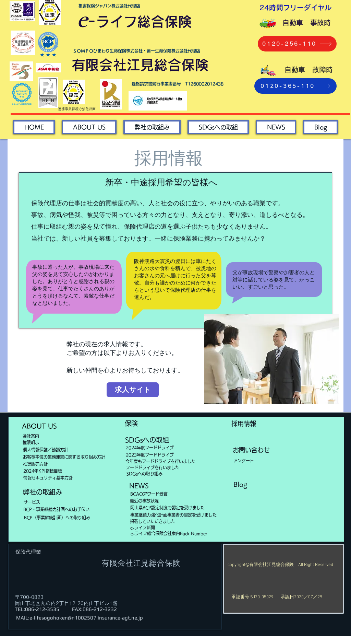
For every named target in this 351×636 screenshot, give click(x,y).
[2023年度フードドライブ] (150, 455)
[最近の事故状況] (144, 501)
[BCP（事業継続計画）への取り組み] (57, 517)
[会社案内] (30, 436)
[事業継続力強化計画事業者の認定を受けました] (173, 515)
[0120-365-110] (295, 86)
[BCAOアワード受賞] (149, 494)
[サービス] (31, 502)
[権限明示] (30, 442)
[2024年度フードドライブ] (150, 447)
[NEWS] (138, 486)
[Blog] (240, 485)
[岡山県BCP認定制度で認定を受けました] (167, 507)
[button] (218, 127)
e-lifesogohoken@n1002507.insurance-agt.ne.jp (86, 618)
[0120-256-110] (297, 43)
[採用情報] (243, 424)
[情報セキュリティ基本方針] (59, 478)
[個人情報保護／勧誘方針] (45, 449)
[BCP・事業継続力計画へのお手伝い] (56, 509)
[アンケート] (243, 460)
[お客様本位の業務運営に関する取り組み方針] (64, 457)
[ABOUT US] (39, 426)
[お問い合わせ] (251, 450)
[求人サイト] (133, 389)
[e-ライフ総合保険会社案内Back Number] (168, 533)
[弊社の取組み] (42, 492)
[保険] (131, 423)
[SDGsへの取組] (147, 440)
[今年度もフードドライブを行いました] (160, 461)
